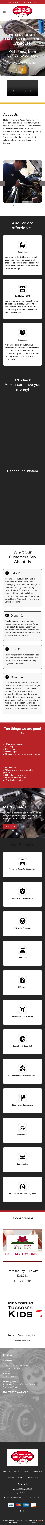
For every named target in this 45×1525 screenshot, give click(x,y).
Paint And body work (22, 1471)
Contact (21, 1478)
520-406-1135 (9, 1376)
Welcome (7, 1471)
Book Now (11, 1478)
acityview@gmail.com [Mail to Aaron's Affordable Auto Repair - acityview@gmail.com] (24, 1489)
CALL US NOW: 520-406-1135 (22, 63)
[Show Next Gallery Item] (42, 183)
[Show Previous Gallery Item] (2, 183)
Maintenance (38, 1471)
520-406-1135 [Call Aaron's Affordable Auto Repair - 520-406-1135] (23, 1493)
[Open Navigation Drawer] (4, 11)
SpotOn (33, 1523)
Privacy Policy (33, 1478)
